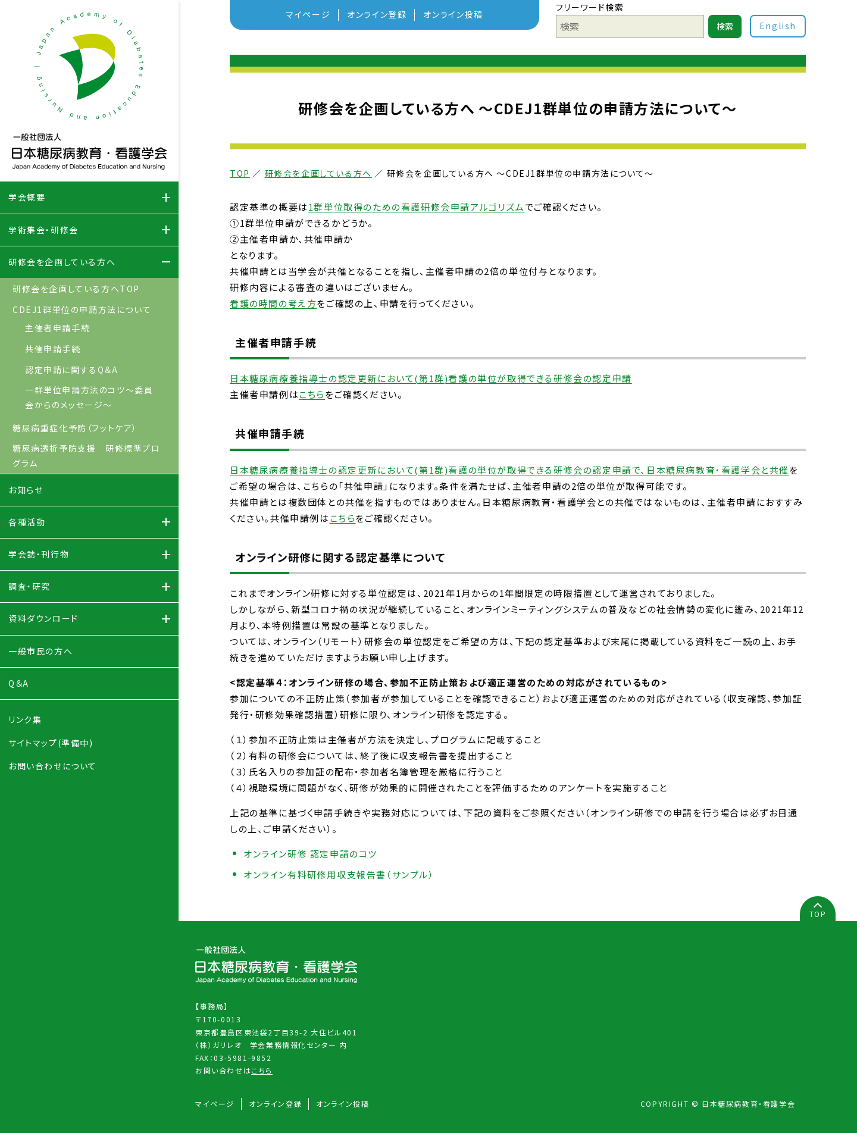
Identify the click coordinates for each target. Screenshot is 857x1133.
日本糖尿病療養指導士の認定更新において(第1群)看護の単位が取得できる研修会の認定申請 (431, 378)
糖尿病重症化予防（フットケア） (74, 428)
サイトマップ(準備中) (50, 743)
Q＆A (18, 683)
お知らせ (25, 490)
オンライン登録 (376, 14)
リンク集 (25, 719)
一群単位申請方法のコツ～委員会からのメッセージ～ (89, 397)
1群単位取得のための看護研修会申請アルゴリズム (416, 207)
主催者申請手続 (57, 328)
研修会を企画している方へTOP (76, 289)
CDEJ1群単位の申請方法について (81, 309)
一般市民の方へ (40, 651)
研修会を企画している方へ (318, 173)
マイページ (308, 14)
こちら (312, 394)
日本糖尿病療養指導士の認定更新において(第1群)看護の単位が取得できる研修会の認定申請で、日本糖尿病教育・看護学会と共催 (509, 470)
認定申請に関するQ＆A (71, 369)
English (777, 26)
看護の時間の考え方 (273, 303)
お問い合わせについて (52, 766)
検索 (725, 26)
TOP (240, 173)
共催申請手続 (53, 349)
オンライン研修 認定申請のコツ (310, 853)
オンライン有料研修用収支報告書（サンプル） (338, 874)
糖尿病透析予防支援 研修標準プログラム (86, 455)
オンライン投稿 (453, 14)
